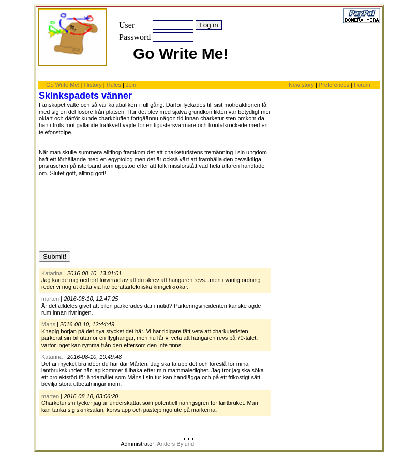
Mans (48, 337)
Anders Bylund (175, 456)
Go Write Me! (63, 85)
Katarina (52, 286)
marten (50, 311)
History (93, 85)
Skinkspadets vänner (85, 95)
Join (131, 85)
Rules (114, 85)
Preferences (335, 85)
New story (301, 85)
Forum (362, 85)
